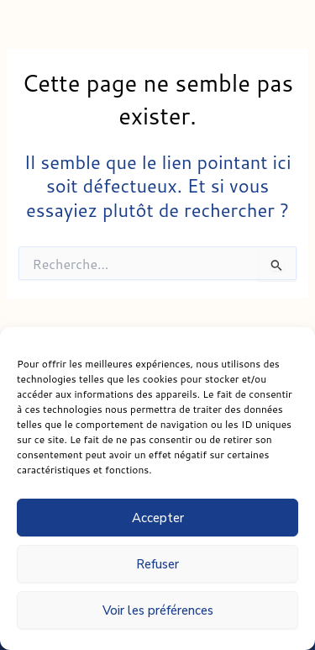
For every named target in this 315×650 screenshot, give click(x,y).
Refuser (157, 564)
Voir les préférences (157, 610)
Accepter (158, 518)
